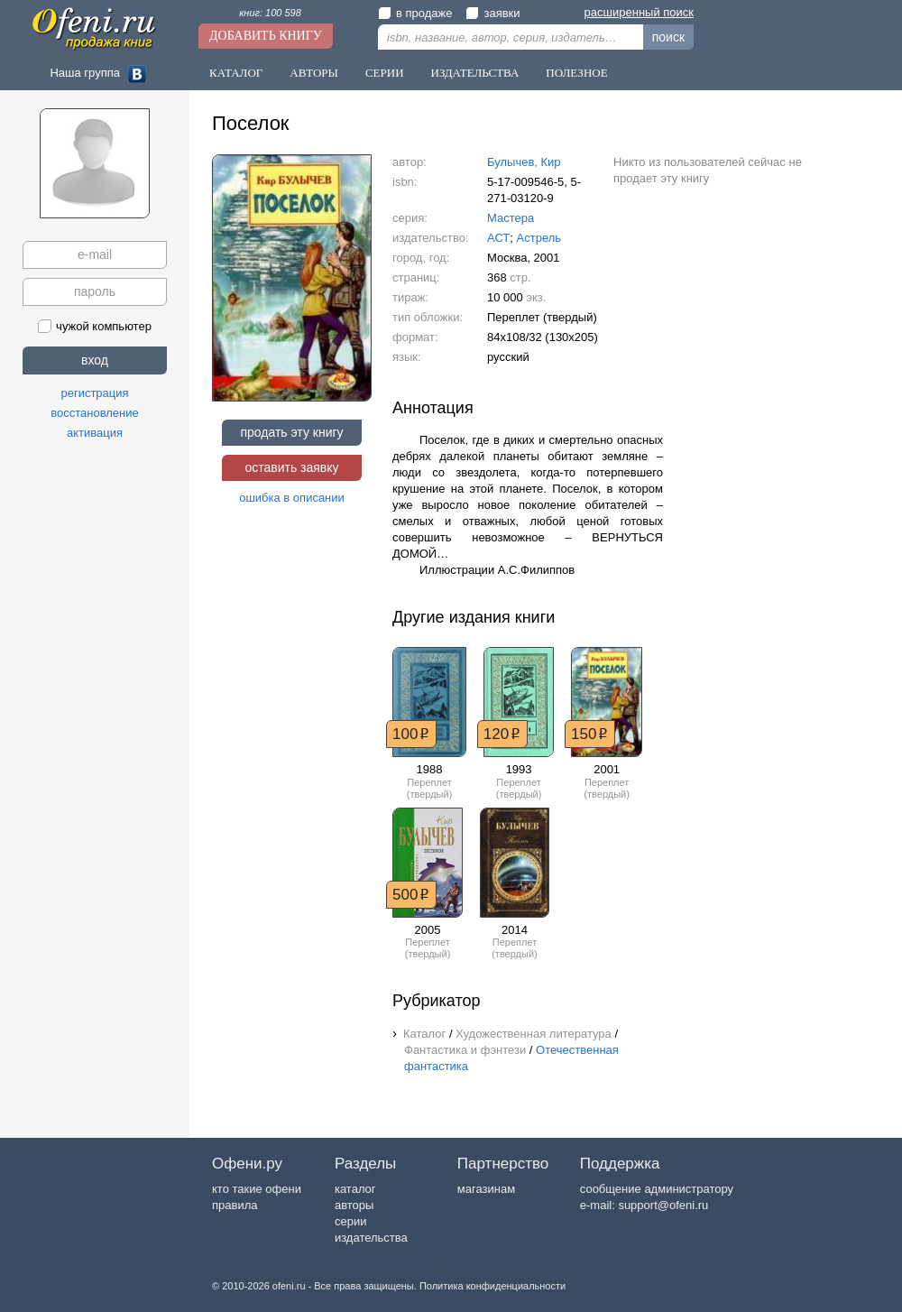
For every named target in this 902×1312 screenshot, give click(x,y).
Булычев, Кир (524, 162)
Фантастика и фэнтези (465, 1050)
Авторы (314, 72)
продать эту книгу (291, 432)
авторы (354, 1205)
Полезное (576, 72)
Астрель (539, 238)
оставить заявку (291, 467)
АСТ (498, 238)
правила (234, 1205)
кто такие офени (256, 1189)
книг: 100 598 (270, 12)
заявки (492, 13)
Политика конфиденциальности (492, 1285)
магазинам (486, 1189)
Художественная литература (534, 1033)
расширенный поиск (639, 12)
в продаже (415, 13)
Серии (384, 72)
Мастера (510, 218)
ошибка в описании (292, 497)
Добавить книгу (265, 35)
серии (350, 1221)
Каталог (235, 72)
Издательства (475, 72)
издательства (371, 1237)
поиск (668, 37)
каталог (355, 1189)
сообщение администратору (656, 1189)
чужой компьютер (95, 326)
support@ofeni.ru (663, 1205)
